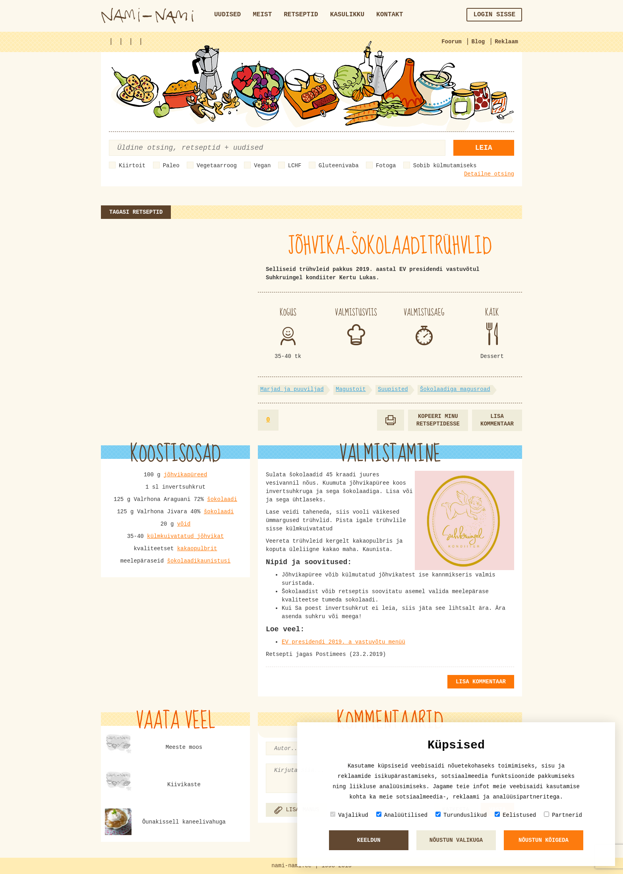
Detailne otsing (489, 174)
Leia (483, 148)
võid (184, 524)
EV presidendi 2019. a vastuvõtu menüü (343, 642)
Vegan (262, 165)
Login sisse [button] (494, 14)
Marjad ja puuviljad (292, 389)
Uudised (227, 14)
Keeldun (369, 840)
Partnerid (563, 815)
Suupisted (393, 389)
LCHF (295, 165)
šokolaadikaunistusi (198, 561)
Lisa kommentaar (497, 420)
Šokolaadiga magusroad (455, 389)
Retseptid (301, 14)
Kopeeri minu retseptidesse (438, 420)
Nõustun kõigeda (544, 840)
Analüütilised (402, 815)
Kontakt (389, 14)
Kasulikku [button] (347, 14)
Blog (478, 42)
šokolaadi (222, 499)
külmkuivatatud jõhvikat (185, 536)
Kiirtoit (132, 165)
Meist (262, 14)
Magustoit (351, 389)
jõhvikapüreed (185, 475)
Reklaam (506, 42)
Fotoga (386, 165)
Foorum (451, 42)
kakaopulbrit (197, 548)
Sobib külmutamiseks (445, 165)
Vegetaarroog (217, 165)
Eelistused (515, 815)
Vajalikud (349, 815)
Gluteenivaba (339, 165)
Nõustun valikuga (456, 840)
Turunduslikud (461, 815)
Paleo (171, 165)
